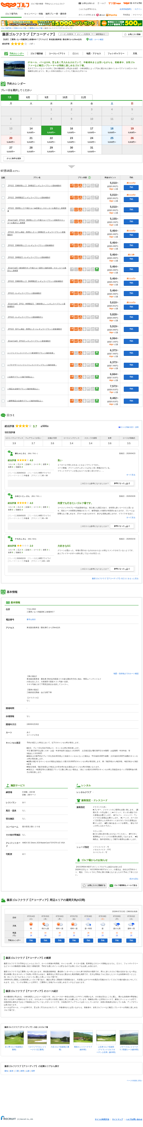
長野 (33, 1071)
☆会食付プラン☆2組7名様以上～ (20, 377)
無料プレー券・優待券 (55, 14)
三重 (17, 1071)
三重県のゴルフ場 (35, 28)
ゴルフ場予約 (11, 14)
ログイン (138, 9)
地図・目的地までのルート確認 (126, 674)
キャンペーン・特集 (33, 14)
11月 (83, 97)
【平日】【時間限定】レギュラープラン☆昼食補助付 (28, 198)
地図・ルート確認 (96, 39)
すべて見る (130, 475)
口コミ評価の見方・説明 (129, 427)
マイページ (137, 15)
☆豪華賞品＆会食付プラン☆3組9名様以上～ (25, 401)
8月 (28, 97)
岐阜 (11, 1071)
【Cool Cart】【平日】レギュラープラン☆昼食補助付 (29, 341)
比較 (3, 178)
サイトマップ (117, 1119)
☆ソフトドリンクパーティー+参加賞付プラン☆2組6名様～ (31, 353)
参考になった (122, 483)
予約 (131, 187)
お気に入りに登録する (93, 885)
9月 (46, 97)
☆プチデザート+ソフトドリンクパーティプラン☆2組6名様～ (32, 365)
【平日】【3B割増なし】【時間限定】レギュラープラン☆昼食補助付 (35, 281)
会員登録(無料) (126, 9)
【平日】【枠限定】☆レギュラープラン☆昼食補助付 (28, 257)
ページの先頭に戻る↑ (134, 1080)
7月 (9, 97)
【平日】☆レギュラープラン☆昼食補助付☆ (25, 317)
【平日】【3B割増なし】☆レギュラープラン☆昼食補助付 (30, 245)
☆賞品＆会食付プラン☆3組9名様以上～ (23, 389)
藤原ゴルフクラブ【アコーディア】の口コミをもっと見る (115, 578)
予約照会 (126, 15)
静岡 (22, 1071)
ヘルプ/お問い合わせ (134, 1119)
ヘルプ (103, 3)
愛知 (6, 1071)
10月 (65, 97)
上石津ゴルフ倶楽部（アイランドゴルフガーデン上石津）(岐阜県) (106, 1049)
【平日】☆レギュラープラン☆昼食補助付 (24, 293)
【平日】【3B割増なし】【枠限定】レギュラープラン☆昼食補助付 (34, 186)
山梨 (28, 1071)
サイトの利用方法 (102, 1119)
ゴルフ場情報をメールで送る (123, 885)
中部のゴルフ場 (19, 28)
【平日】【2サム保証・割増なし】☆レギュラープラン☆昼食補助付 (34, 329)
